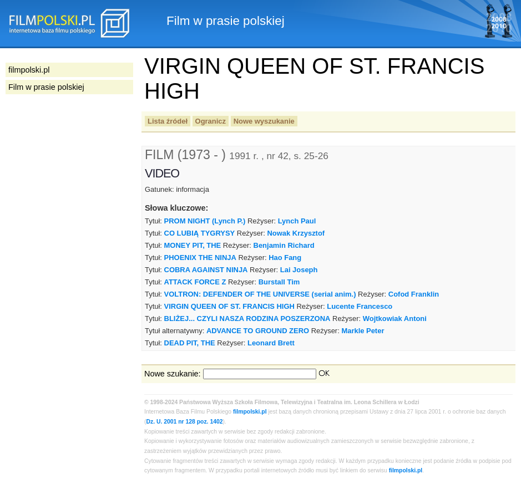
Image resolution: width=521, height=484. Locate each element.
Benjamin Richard (284, 245)
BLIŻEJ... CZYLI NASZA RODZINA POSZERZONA (247, 318)
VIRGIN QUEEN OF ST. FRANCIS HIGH (229, 306)
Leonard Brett (271, 343)
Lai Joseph (299, 270)
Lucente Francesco (359, 306)
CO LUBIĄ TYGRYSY (199, 233)
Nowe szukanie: (172, 373)
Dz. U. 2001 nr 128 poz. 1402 (184, 422)
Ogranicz (210, 121)
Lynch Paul (297, 221)
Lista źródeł (168, 121)
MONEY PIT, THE (192, 245)
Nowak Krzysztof (296, 233)
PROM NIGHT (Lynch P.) (205, 221)
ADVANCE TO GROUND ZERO (257, 331)
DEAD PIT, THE (189, 343)
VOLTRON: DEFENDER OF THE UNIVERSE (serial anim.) (260, 294)
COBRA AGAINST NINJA (206, 270)
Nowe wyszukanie (264, 121)
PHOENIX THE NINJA (200, 257)
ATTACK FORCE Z (195, 282)
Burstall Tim (279, 282)
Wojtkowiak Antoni (395, 318)
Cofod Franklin (413, 294)
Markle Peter (362, 331)
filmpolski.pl (250, 412)
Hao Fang (285, 257)
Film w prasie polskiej (46, 87)
